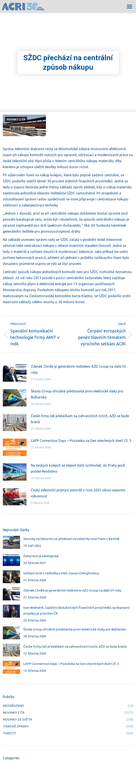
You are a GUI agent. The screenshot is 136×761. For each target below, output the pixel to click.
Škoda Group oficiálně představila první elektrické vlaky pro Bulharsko (77, 394)
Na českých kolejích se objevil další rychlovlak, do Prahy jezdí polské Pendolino (78, 468)
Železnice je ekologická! (41, 556)
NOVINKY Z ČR (16, 119)
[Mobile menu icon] (129, 6)
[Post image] (15, 373)
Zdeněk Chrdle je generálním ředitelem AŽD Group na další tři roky (78, 369)
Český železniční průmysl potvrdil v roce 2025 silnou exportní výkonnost (78, 493)
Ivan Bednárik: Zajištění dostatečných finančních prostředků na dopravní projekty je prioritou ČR (76, 610)
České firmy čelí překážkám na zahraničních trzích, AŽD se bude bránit (80, 419)
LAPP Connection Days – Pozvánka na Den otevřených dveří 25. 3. (81, 441)
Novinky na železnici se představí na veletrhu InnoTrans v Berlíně (71, 539)
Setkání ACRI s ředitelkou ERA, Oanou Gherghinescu (61, 573)
